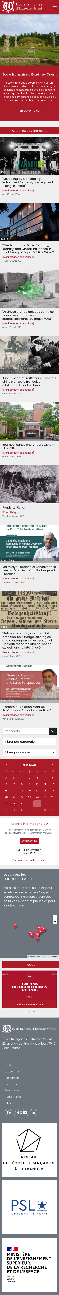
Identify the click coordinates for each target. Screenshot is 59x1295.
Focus (30, 965)
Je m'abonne (29, 840)
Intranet (10, 1103)
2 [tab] (29, 1011)
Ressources (12, 1090)
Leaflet (30, 956)
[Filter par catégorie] (29, 741)
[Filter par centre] (29, 752)
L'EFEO (8, 1065)
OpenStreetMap (42, 956)
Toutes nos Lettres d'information (29, 860)
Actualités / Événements (29, 131)
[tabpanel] (29, 990)
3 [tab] (34, 1011)
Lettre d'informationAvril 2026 (29, 851)
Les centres (12, 1071)
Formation (11, 1084)
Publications (13, 1097)
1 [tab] (25, 1011)
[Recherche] (25, 731)
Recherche (12, 1078)
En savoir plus (29, 111)
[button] (37, 939)
